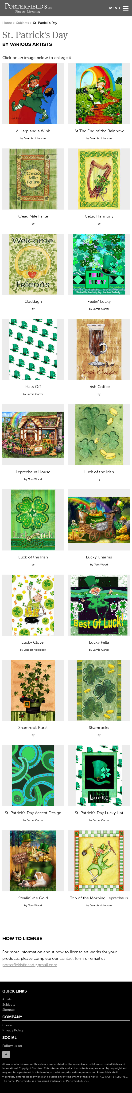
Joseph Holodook (35, 138)
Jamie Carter (101, 308)
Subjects (22, 23)
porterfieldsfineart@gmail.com (29, 964)
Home (7, 23)
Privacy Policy (12, 1030)
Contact (8, 1025)
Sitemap (8, 1010)
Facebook (6, 1054)
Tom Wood (35, 479)
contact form (72, 958)
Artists (7, 999)
